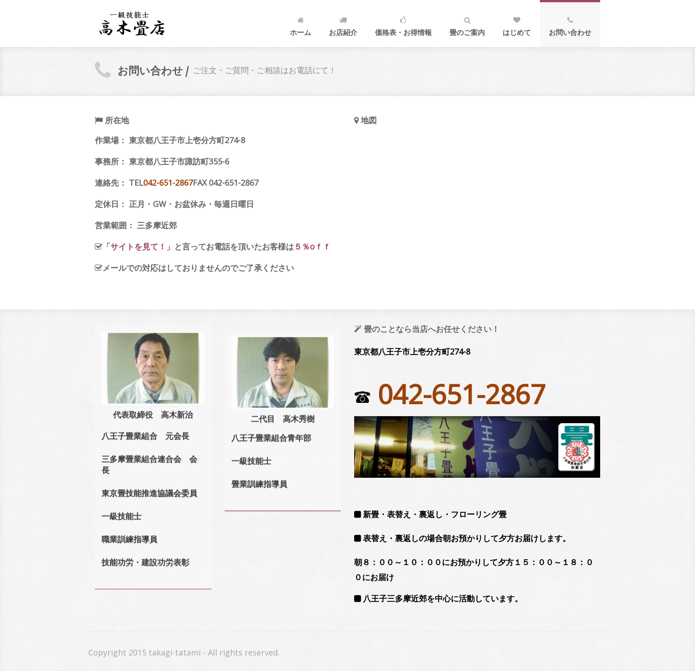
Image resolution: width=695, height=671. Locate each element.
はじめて (517, 24)
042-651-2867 (168, 182)
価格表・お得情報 (403, 24)
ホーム (300, 24)
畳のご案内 (467, 24)
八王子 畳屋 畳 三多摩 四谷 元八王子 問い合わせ (132, 23)
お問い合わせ (570, 24)
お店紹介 (343, 24)
